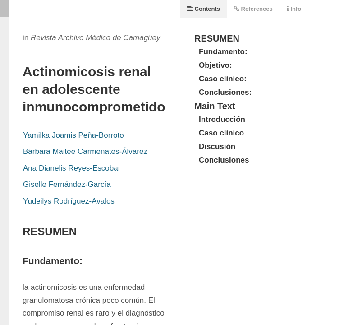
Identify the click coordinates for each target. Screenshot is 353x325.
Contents (203, 8)
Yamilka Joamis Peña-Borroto (73, 135)
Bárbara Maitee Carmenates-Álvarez (85, 151)
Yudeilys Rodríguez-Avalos (69, 201)
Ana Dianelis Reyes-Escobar (71, 168)
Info (294, 8)
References (253, 8)
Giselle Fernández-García (67, 184)
